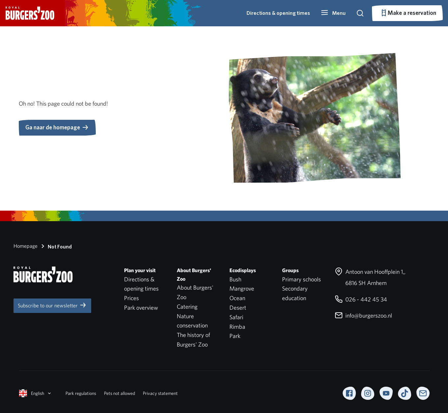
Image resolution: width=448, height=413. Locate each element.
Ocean (237, 298)
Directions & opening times (278, 13)
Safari (236, 317)
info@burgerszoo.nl (363, 315)
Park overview (141, 307)
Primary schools (301, 279)
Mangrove (241, 288)
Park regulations (81, 393)
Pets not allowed (119, 393)
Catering (187, 306)
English (35, 393)
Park (234, 336)
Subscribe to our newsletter (52, 305)
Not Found (55, 246)
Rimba (237, 326)
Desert (237, 307)
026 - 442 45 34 (361, 299)
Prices (131, 298)
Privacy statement (160, 393)
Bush (235, 279)
